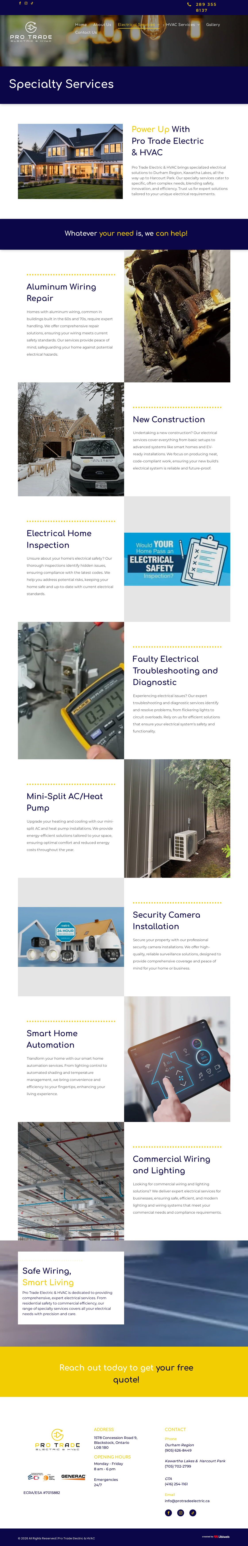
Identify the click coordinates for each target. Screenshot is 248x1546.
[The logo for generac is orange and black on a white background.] (73, 1477)
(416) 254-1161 (176, 1484)
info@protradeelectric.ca (187, 1501)
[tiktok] (32, 4)
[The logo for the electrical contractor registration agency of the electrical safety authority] (41, 1477)
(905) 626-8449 (178, 1450)
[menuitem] (81, 25)
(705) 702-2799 (178, 1466)
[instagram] (26, 4)
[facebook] (20, 4)
